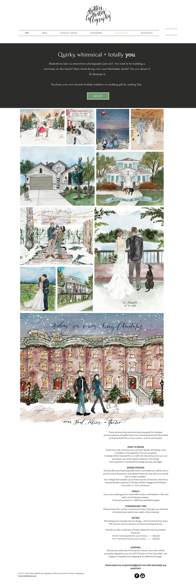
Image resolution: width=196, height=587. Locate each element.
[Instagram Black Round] (142, 575)
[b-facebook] (136, 575)
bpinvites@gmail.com (135, 565)
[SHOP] (98, 96)
